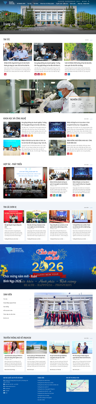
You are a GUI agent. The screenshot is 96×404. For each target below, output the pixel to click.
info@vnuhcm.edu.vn (10, 386)
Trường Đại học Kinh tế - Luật (44, 391)
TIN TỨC (88, 40)
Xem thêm (89, 100)
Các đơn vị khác (41, 399)
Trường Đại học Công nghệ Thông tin (46, 389)
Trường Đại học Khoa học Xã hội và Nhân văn (48, 384)
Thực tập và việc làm (17, 314)
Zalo (6, 392)
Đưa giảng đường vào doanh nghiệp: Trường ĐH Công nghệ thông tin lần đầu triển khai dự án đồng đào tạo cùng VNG (47, 65)
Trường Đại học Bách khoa (44, 380)
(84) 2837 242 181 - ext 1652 (11, 384)
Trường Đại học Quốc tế (43, 387)
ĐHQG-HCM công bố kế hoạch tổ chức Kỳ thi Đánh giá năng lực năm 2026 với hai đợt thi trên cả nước (17, 65)
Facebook (7, 388)
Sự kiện (36, 3)
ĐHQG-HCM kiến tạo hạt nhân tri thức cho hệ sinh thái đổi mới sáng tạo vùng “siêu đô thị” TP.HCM (34, 142)
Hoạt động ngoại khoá (17, 303)
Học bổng (17, 306)
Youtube (7, 390)
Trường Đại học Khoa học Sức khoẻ (46, 393)
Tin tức (17, 299)
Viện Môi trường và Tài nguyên (45, 397)
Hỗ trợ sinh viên (17, 310)
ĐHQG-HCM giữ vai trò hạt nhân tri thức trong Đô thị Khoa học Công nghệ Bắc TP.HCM (78, 124)
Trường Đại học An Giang (43, 395)
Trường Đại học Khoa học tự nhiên (45, 382)
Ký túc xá (17, 318)
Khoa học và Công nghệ (47, 3)
